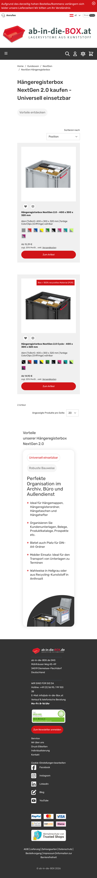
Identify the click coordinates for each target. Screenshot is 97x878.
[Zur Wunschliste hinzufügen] (26, 206)
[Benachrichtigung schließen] (93, 3)
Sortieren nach (72, 130)
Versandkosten (49, 247)
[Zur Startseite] (48, 33)
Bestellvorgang (34, 853)
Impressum (49, 853)
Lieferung (35, 849)
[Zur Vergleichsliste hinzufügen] (33, 206)
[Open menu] (6, 53)
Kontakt (35, 754)
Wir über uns (37, 742)
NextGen (47, 66)
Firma (92, 15)
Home (20, 66)
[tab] (43, 458)
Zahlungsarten (49, 849)
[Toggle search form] (67, 53)
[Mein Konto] (75, 53)
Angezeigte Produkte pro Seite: (48, 412)
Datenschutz (65, 849)
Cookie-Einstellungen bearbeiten (48, 762)
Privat (86, 15)
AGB (26, 849)
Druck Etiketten (39, 746)
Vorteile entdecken (32, 112)
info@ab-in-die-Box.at (51, 695)
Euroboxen (33, 66)
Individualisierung (40, 750)
